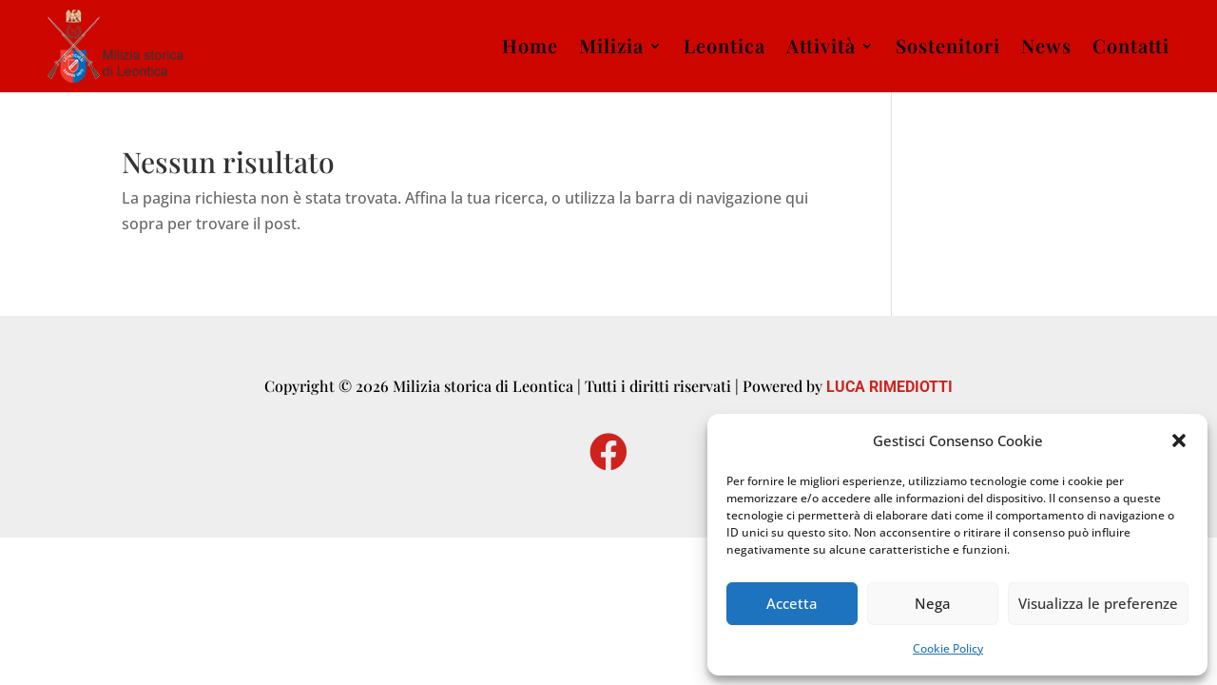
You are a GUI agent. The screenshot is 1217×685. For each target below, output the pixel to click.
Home (530, 45)
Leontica (724, 45)
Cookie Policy (948, 648)
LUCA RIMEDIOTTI (889, 387)
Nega (933, 603)
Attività (821, 45)
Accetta (792, 603)
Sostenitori (948, 45)
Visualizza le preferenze (1098, 603)
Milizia (611, 45)
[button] (1178, 440)
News (1046, 45)
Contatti (1130, 45)
